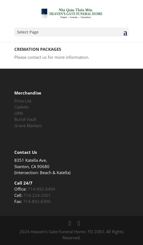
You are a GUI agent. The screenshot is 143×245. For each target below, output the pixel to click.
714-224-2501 (37, 195)
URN (18, 113)
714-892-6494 (41, 189)
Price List (22, 101)
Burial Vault (25, 119)
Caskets (21, 107)
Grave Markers (28, 125)
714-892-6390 (37, 201)
